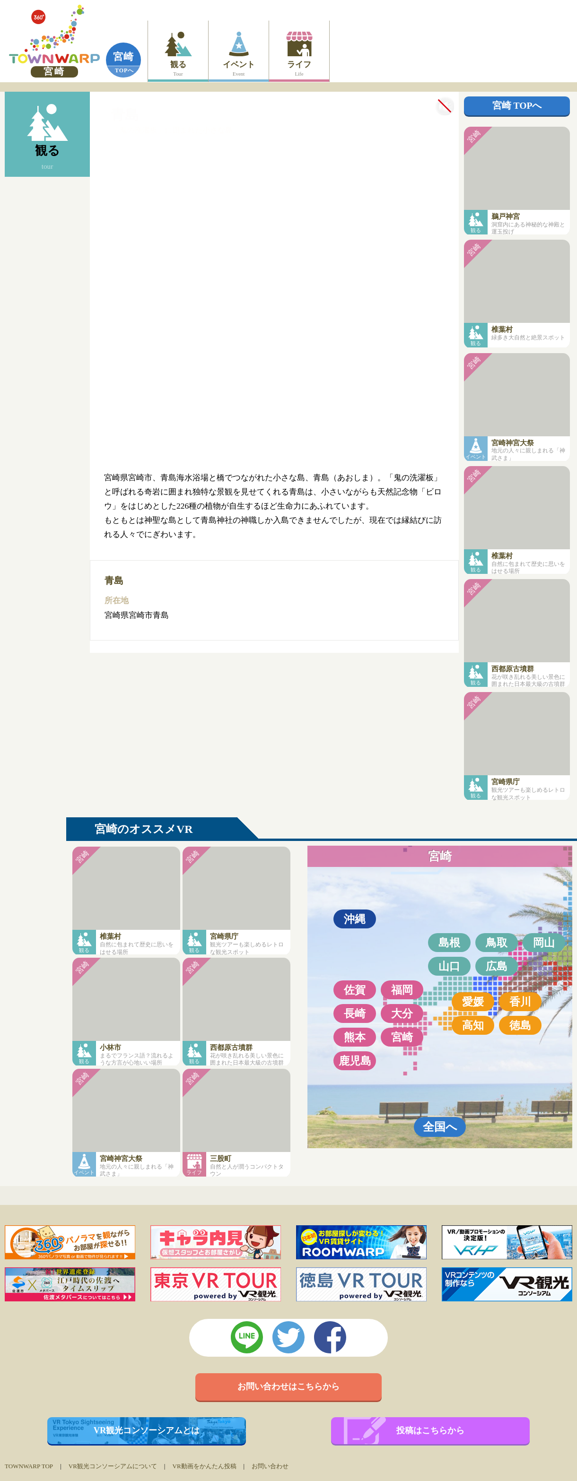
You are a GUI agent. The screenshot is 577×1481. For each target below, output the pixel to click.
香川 (520, 1002)
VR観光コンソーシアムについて (113, 1466)
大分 (402, 1013)
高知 (473, 1025)
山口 (449, 966)
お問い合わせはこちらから (288, 1386)
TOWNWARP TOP (29, 1466)
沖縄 (355, 919)
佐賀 (355, 990)
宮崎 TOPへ (517, 106)
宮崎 (123, 56)
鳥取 (496, 942)
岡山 (544, 942)
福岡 (402, 990)
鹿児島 (355, 1061)
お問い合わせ (270, 1466)
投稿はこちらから (430, 1430)
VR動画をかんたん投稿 (204, 1466)
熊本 (355, 1037)
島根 (449, 942)
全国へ (440, 1126)
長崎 (355, 1013)
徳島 (520, 1025)
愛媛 (473, 1002)
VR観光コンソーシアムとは (147, 1430)
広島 (496, 966)
